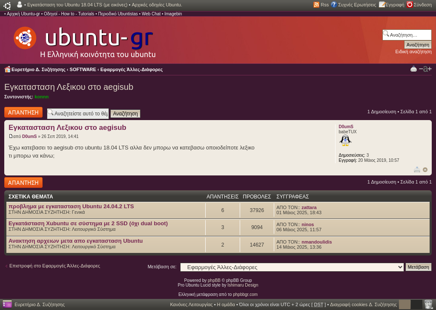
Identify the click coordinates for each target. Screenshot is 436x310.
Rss (325, 4)
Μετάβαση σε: (162, 266)
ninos (307, 224)
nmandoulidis (316, 241)
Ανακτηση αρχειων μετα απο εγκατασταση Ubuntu (76, 241)
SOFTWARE (83, 69)
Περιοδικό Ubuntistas (118, 13)
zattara (308, 207)
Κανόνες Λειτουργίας (191, 304)
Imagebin (173, 13)
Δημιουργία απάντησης (23, 112)
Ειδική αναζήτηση (414, 51)
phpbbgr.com (245, 294)
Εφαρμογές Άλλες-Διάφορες (131, 69)
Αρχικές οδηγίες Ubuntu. (157, 4)
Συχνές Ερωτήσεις (357, 4)
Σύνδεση (423, 4)
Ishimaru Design (242, 285)
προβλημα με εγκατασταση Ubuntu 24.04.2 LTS (71, 206)
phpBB (214, 280)
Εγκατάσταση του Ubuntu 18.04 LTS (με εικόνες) (77, 4)
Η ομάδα (226, 304)
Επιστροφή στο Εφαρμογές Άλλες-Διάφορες (54, 265)
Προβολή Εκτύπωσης (413, 68)
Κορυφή (425, 169)
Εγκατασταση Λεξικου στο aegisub (68, 87)
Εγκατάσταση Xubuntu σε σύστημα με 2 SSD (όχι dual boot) (88, 223)
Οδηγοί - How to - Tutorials (69, 13)
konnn (41, 96)
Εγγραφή (395, 4)
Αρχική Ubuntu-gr (23, 13)
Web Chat (151, 13)
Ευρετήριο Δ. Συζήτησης (38, 69)
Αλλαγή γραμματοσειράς (425, 69)
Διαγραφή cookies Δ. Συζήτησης (363, 304)
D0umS (29, 136)
